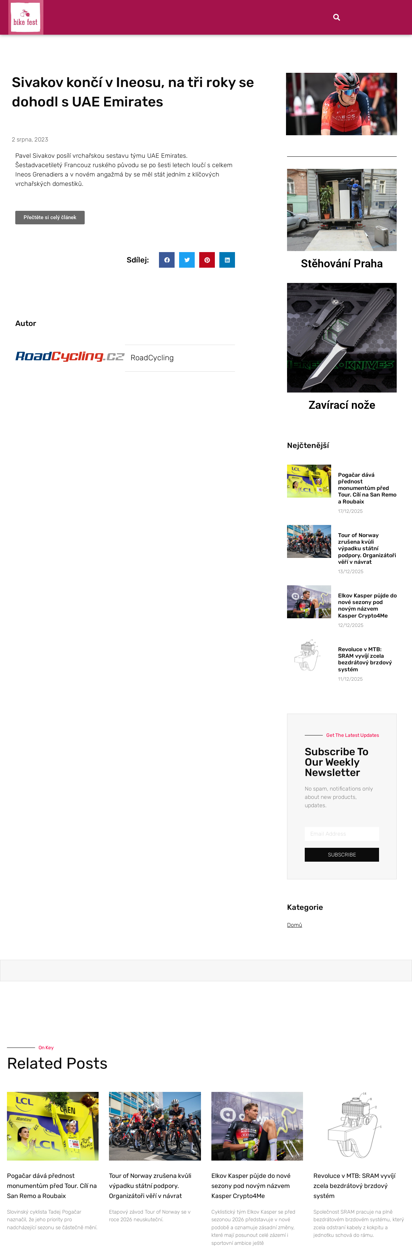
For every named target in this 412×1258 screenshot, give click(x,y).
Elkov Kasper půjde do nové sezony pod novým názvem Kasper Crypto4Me (367, 605)
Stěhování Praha (342, 263)
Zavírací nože (342, 405)
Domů (294, 925)
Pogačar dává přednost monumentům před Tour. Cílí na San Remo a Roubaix (367, 488)
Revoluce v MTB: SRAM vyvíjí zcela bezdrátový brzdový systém (365, 659)
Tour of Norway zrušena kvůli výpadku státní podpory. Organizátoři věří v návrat (367, 548)
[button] (336, 17)
